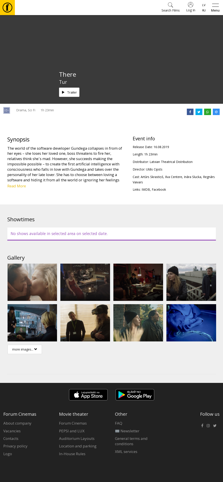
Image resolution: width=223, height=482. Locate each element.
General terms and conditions (131, 441)
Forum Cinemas (73, 423)
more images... (24, 349)
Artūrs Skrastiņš (152, 177)
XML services (126, 451)
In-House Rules (72, 453)
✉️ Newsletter (127, 430)
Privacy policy (15, 446)
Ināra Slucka (192, 177)
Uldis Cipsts (154, 169)
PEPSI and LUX (72, 430)
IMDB (146, 189)
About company (17, 423)
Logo (7, 453)
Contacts (10, 438)
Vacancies (12, 430)
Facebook (159, 189)
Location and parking (78, 446)
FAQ (118, 423)
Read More (16, 185)
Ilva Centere (173, 177)
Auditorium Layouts (77, 438)
